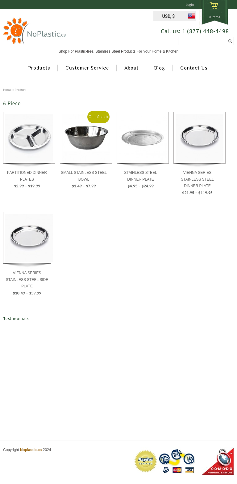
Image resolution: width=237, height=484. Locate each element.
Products (39, 68)
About (131, 68)
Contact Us (194, 68)
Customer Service (87, 68)
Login (190, 4)
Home (7, 89)
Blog (159, 68)
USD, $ (168, 16)
